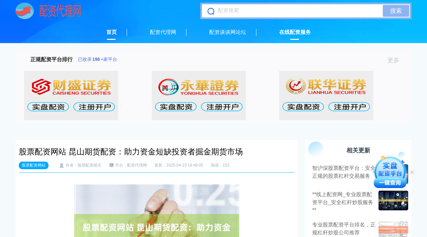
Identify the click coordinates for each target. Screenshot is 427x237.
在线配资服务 (295, 32)
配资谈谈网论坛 (227, 32)
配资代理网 (163, 32)
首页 (111, 32)
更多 (396, 60)
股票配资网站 (34, 165)
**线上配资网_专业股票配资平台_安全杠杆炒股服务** (342, 202)
